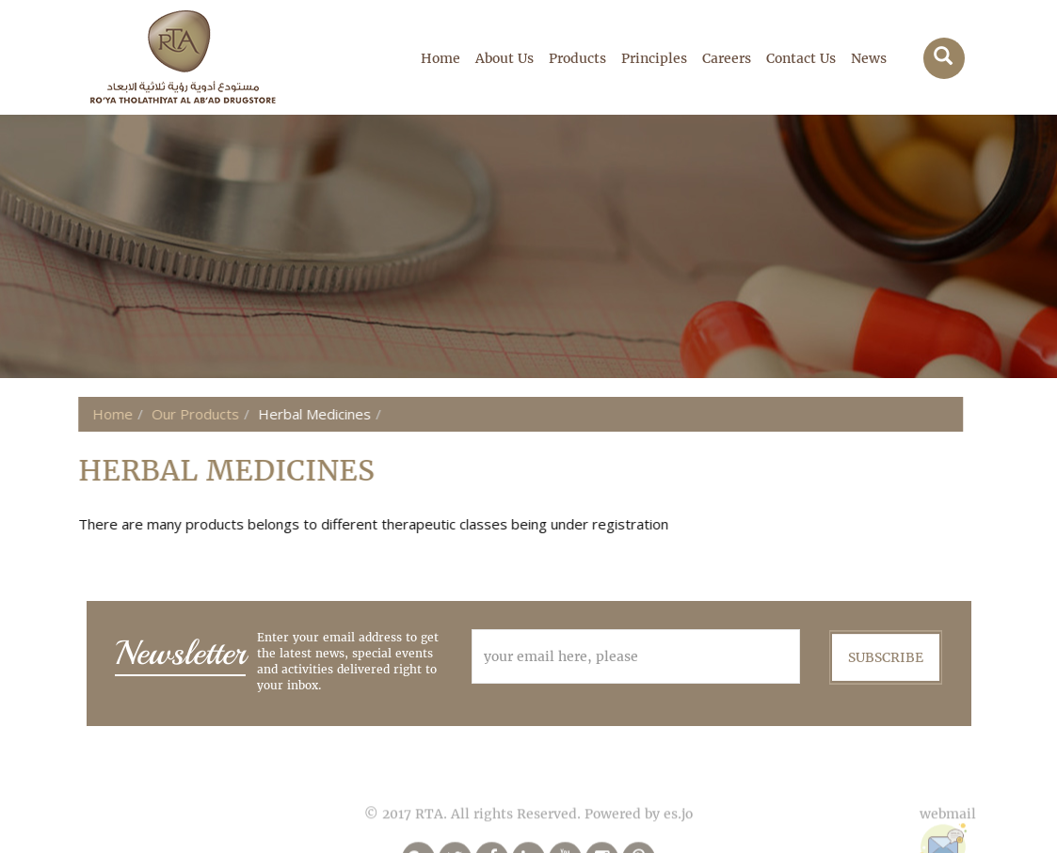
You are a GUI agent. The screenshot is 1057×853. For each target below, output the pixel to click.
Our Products (155, 413)
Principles (654, 58)
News (869, 58)
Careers (726, 58)
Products (577, 58)
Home (440, 58)
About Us (504, 58)
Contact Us (801, 58)
